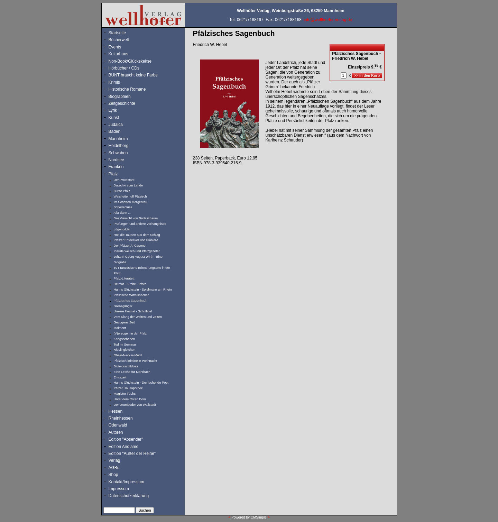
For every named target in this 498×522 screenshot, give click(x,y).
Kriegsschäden (124, 339)
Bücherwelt (119, 39)
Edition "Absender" (126, 439)
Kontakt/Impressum (126, 481)
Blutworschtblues (126, 366)
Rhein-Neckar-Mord (128, 355)
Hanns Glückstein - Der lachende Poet (141, 382)
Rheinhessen (121, 418)
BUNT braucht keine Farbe (133, 75)
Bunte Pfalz (122, 191)
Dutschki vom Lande (128, 185)
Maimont (120, 328)
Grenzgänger (123, 306)
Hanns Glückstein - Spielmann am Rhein (143, 289)
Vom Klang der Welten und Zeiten (138, 317)
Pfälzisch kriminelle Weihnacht (135, 361)
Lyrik (113, 110)
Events (122, 47)
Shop (113, 474)
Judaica (116, 124)
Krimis (114, 82)
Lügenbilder (122, 229)
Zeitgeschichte (122, 103)
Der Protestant (124, 180)
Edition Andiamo (124, 446)
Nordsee (116, 159)
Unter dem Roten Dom (130, 399)
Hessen (116, 411)
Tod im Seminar (125, 344)
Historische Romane (127, 89)
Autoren (116, 432)
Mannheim (118, 138)
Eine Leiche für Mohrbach (132, 372)
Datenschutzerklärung (129, 495)
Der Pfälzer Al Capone (130, 245)
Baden (115, 131)
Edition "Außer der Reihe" (132, 453)
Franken (116, 166)
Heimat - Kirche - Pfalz (130, 284)
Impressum (119, 488)
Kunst (114, 117)
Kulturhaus (124, 54)
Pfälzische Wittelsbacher (131, 295)
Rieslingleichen (125, 349)
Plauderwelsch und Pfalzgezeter (137, 251)
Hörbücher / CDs (124, 68)
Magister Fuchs (125, 393)
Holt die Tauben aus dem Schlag (137, 235)
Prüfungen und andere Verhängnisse (140, 224)
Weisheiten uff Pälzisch (130, 196)
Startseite (117, 32)
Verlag (114, 460)
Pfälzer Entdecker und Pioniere (136, 240)
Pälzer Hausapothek (128, 388)
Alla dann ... (122, 212)
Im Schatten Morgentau (130, 202)
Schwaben (118, 152)
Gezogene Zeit (124, 322)
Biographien (120, 96)
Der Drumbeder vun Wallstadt (135, 404)
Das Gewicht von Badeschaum (136, 218)
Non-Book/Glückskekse (131, 61)
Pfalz (113, 174)
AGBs (114, 467)
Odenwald (118, 425)
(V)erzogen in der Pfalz (130, 333)
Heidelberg (119, 145)
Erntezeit (120, 377)
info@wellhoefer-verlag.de (328, 19)
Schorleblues (123, 207)
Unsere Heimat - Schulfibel (133, 311)
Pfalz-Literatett (124, 278)
